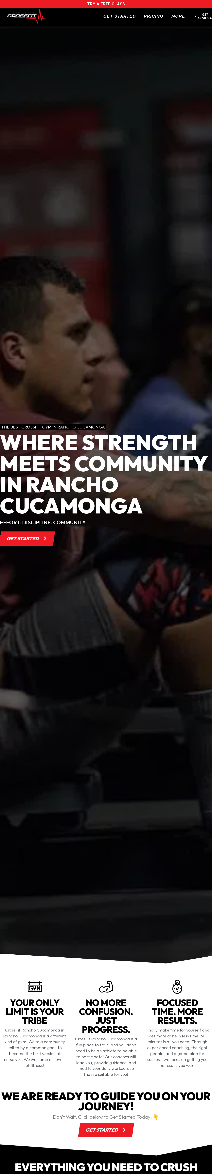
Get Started (119, 16)
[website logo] (26, 16)
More (178, 16)
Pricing (153, 16)
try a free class (106, 4)
